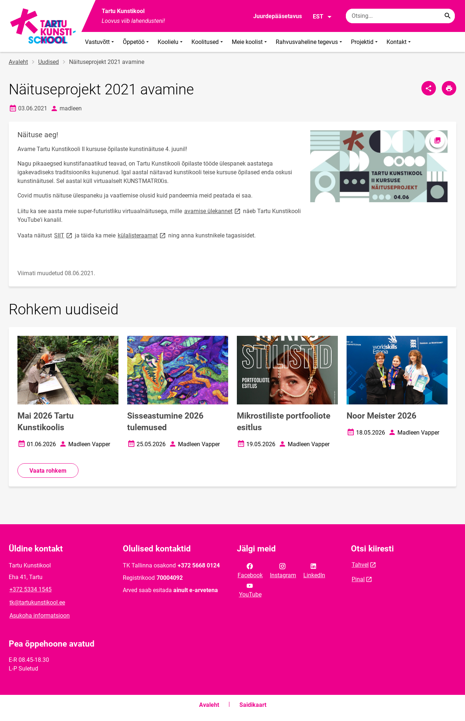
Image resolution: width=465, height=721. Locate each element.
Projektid (365, 41)
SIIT (63, 235)
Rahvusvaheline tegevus (310, 41)
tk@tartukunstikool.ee (37, 602)
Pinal (358, 579)
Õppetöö (136, 41)
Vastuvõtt (100, 41)
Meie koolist (250, 41)
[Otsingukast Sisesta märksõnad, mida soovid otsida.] (400, 16)
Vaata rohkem (47, 470)
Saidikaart (252, 704)
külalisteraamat (142, 235)
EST (322, 16)
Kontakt (399, 41)
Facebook (250, 570)
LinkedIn (314, 570)
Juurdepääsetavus (277, 16)
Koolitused (208, 41)
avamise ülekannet (213, 211)
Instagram (283, 570)
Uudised (48, 61)
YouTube (250, 589)
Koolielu (171, 41)
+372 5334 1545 (30, 589)
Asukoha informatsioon (39, 615)
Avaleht (18, 61)
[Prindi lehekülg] (449, 88)
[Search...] (447, 16)
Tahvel (360, 564)
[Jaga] (428, 88)
